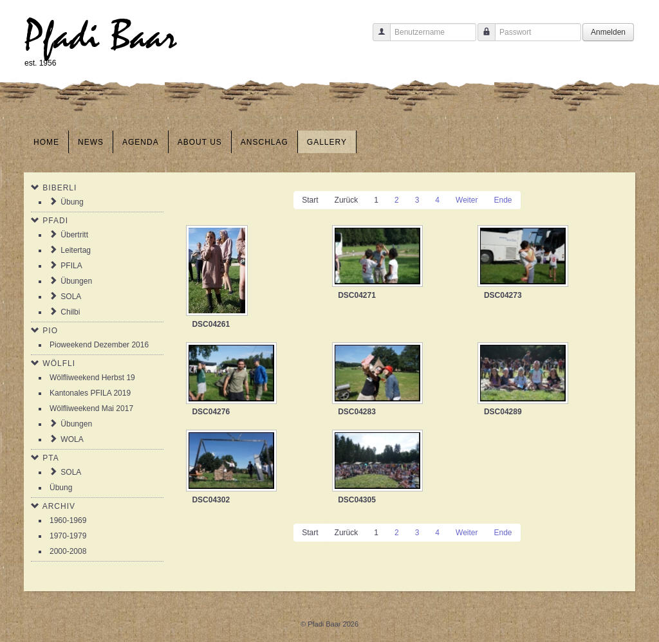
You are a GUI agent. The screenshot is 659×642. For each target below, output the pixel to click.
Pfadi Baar (100, 36)
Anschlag (264, 142)
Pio (50, 330)
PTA (50, 458)
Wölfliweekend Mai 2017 (91, 408)
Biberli (59, 187)
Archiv (58, 506)
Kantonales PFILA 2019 (90, 393)
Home (46, 142)
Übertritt (74, 234)
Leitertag (75, 250)
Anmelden (608, 32)
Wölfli (58, 363)
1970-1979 (68, 535)
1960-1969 (68, 520)
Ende (503, 200)
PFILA (71, 265)
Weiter (467, 200)
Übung (71, 201)
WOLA (71, 439)
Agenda (140, 142)
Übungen (76, 281)
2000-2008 (68, 551)
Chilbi (70, 311)
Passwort (481, 38)
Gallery (327, 142)
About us (200, 142)
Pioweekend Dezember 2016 (99, 344)
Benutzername (376, 38)
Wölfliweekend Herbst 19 (92, 377)
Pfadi (55, 220)
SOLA (70, 296)
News (91, 142)
